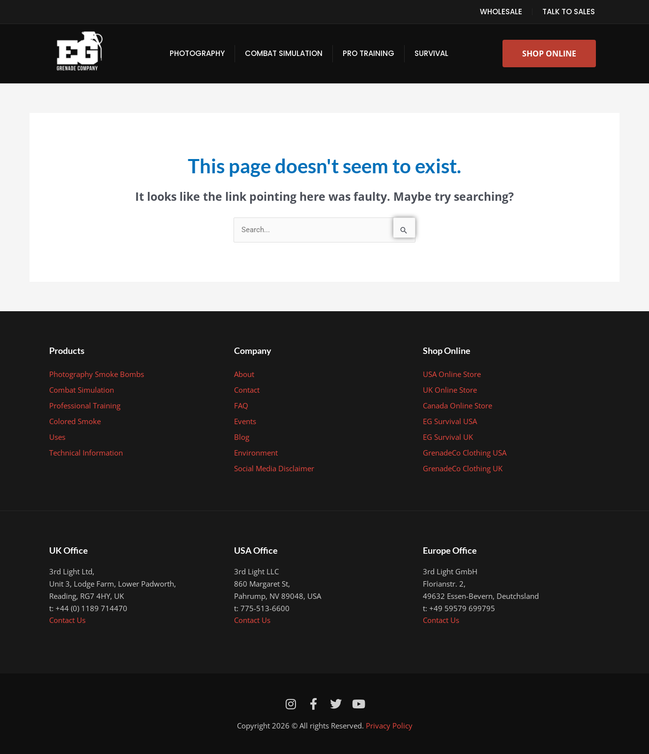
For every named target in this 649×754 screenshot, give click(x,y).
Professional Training (84, 405)
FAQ (241, 405)
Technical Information (86, 453)
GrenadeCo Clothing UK (462, 468)
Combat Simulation (284, 53)
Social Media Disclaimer (274, 468)
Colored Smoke (75, 421)
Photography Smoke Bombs (96, 374)
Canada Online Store (457, 405)
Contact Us (67, 620)
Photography (197, 53)
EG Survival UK (448, 437)
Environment (256, 453)
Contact (247, 390)
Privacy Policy (389, 725)
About (244, 374)
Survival (431, 53)
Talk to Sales (568, 11)
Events (245, 421)
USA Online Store (452, 374)
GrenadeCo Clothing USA (464, 453)
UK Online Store (450, 390)
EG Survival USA (450, 421)
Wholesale (501, 11)
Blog (241, 437)
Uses (57, 437)
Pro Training (368, 53)
